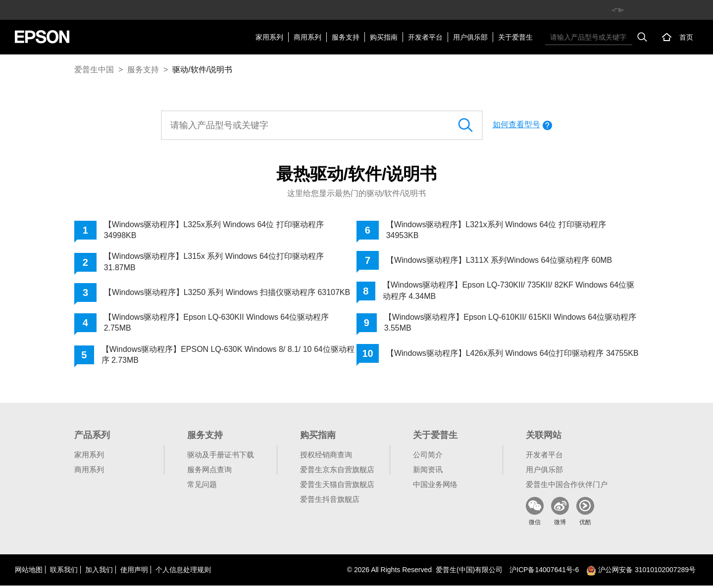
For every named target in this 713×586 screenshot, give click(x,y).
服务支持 (345, 37)
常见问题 (202, 485)
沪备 (544, 570)
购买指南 (384, 37)
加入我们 (99, 570)
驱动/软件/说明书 (202, 69)
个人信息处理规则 (183, 570)
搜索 (642, 37)
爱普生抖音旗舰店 (329, 499)
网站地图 (29, 570)
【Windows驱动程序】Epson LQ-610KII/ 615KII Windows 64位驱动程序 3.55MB (510, 322)
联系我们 (64, 570)
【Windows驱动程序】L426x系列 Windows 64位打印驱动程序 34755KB (495, 354)
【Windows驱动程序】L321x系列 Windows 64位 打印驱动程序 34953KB (496, 230)
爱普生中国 (94, 69)
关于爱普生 (515, 37)
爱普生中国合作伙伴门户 (567, 485)
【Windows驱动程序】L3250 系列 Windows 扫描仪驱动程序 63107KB (227, 292)
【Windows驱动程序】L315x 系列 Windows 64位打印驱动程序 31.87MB (214, 261)
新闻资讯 (428, 470)
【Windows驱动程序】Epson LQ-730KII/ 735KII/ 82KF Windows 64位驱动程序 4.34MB (509, 290)
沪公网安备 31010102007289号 (641, 570)
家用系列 (269, 37)
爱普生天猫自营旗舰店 (337, 485)
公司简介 (428, 455)
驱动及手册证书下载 (220, 455)
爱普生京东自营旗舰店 (337, 470)
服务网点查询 (209, 470)
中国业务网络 (435, 485)
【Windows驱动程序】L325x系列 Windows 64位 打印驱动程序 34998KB (214, 230)
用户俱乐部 (470, 37)
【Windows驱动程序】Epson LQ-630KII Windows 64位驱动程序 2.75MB (216, 322)
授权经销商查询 (326, 455)
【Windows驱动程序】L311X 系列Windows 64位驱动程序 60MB (499, 260)
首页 (686, 37)
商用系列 (307, 37)
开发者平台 (425, 37)
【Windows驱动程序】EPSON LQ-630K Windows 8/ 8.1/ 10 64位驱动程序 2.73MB (228, 354)
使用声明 (134, 570)
